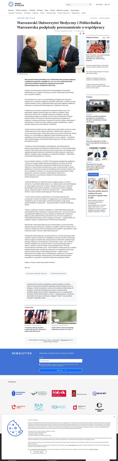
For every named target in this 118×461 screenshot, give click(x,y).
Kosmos (11, 10)
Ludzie (83, 13)
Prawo (42, 13)
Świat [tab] (108, 37)
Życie (46, 10)
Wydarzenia (75, 13)
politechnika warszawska (58, 273)
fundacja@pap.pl (73, 445)
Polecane (93, 174)
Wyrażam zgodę (38, 452)
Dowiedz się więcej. (93, 449)
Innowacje (27, 13)
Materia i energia (63, 10)
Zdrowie (40, 10)
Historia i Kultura (21, 10)
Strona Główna (94, 18)
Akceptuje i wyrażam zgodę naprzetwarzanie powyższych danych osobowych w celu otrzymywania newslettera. (59, 365)
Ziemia (52, 10)
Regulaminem (65, 340)
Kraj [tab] (104, 37)
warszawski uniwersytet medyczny (36, 273)
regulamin (48, 364)
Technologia (74, 10)
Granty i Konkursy (64, 13)
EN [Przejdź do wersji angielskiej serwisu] (109, 4)
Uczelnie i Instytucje (15, 13)
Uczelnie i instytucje (26, 18)
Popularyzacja (51, 13)
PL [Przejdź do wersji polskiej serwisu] (106, 4)
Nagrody (35, 13)
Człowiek (32, 10)
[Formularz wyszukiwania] (79, 4)
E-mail (41, 357)
